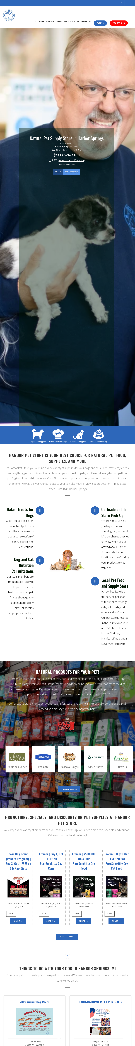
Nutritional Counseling (98, 441)
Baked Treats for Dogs (58, 441)
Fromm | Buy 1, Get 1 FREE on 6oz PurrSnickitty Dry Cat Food (117, 861)
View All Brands (69, 789)
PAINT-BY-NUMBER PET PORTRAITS (100, 1002)
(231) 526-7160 (67, 154)
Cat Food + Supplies (78, 441)
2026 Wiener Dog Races (34, 1002)
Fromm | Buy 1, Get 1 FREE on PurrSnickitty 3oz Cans (51, 861)
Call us (54, 172)
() (71, 160)
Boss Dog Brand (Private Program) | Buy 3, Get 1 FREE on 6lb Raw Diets (18, 861)
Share (18, 921)
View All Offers (67, 936)
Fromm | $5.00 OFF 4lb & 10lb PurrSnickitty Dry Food (84, 861)
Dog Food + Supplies (38, 441)
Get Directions (73, 172)
